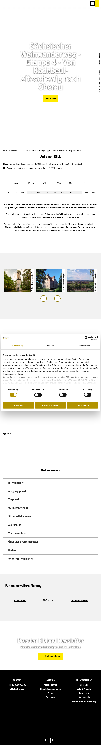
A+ (53, 740)
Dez (94, 192)
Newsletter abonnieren (50, 689)
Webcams (50, 697)
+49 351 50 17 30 (18, 685)
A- (46, 740)
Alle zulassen (82, 405)
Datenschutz (84, 697)
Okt (78, 192)
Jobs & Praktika (84, 689)
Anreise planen (50, 685)
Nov (86, 192)
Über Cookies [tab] (83, 345)
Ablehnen (18, 405)
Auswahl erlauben (50, 405)
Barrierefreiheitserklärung (84, 701)
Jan (7, 192)
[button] (75, 3)
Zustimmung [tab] (18, 345)
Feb (15, 192)
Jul (54, 192)
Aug (62, 192)
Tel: (9, 685)
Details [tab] (50, 345)
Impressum (84, 693)
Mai (38, 192)
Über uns (84, 685)
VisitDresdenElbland (11, 150)
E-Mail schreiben (16, 689)
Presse (51, 693)
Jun (46, 192)
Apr (30, 192)
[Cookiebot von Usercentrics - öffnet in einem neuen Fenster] (86, 338)
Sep (70, 192)
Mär (23, 192)
